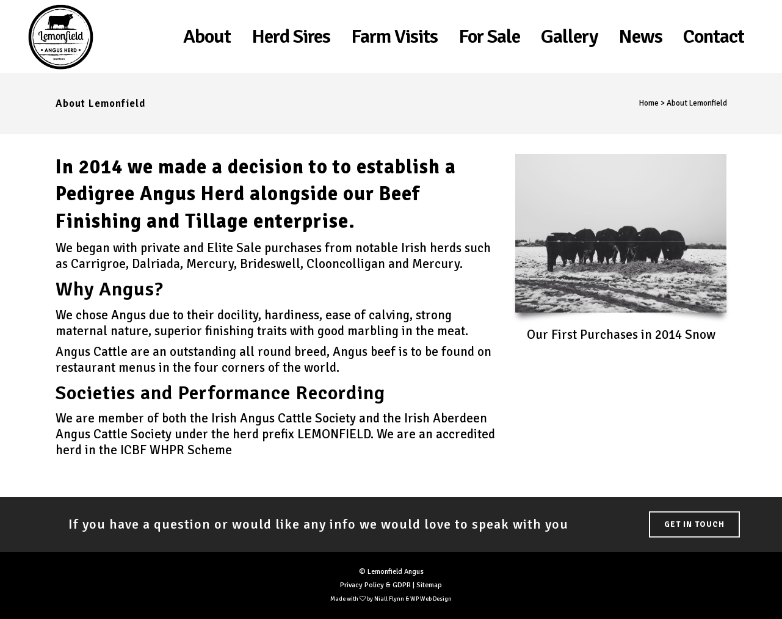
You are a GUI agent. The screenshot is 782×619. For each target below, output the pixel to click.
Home (649, 103)
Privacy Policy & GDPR (375, 585)
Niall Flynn (389, 599)
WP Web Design (431, 599)
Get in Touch (694, 524)
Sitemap (429, 585)
